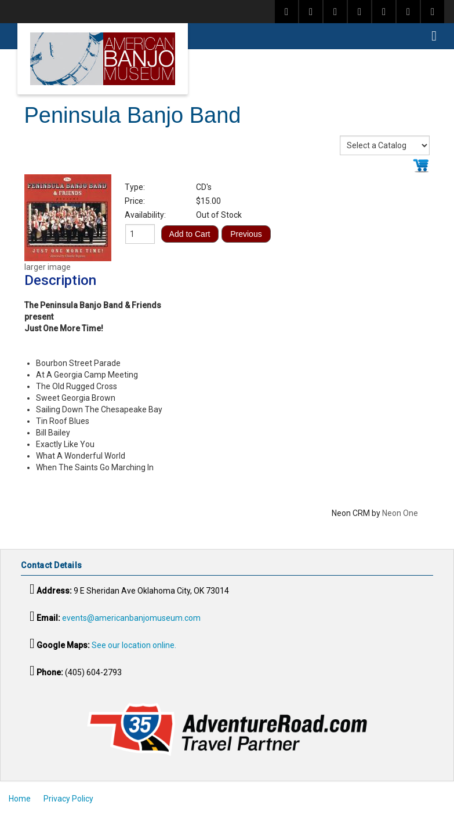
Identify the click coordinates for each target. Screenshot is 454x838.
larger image (47, 267)
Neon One (400, 513)
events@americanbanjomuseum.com (131, 618)
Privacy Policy (68, 798)
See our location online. (134, 645)
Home (20, 798)
